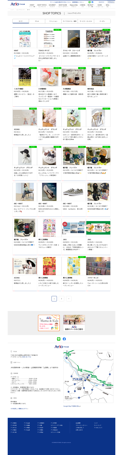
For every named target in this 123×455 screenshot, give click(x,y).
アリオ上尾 (27, 430)
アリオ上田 (27, 423)
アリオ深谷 (40, 432)
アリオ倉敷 (27, 425)
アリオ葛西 (54, 427)
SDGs (107, 5)
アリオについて (98, 427)
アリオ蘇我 (13, 423)
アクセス (111, 2)
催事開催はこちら (77, 2)
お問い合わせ (79, 430)
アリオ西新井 (40, 423)
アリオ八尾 (13, 432)
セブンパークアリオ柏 (56, 425)
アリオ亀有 (13, 430)
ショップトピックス (42, 5)
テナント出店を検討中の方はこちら (60, 2)
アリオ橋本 (40, 430)
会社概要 (78, 423)
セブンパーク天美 (55, 432)
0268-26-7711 (26, 357)
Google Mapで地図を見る (71, 406)
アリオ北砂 (40, 427)
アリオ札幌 (13, 425)
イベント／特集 (32, 5)
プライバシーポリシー (81, 425)
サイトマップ (97, 425)
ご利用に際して (80, 427)
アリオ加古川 (54, 430)
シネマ (82, 5)
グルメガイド (52, 5)
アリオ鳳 (39, 425)
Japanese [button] (101, 2)
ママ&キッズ (74, 5)
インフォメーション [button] (99, 5)
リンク (96, 423)
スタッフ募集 (90, 5)
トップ (12, 9)
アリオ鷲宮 (27, 427)
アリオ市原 (54, 423)
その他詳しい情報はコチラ (19, 409)
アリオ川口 (13, 427)
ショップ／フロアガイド (63, 5)
